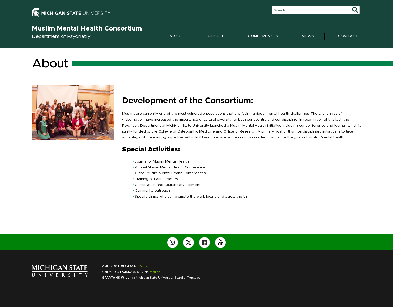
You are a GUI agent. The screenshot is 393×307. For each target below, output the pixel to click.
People (216, 36)
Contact (348, 36)
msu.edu (156, 272)
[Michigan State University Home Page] (60, 276)
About (177, 36)
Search (279, 10)
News (308, 36)
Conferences (263, 36)
